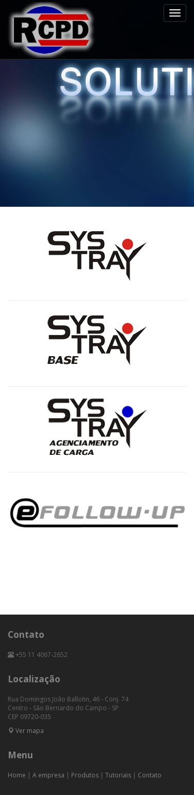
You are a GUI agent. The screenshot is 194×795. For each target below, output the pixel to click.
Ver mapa (29, 730)
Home (17, 775)
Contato (149, 775)
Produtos (85, 775)
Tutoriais (118, 775)
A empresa (48, 775)
